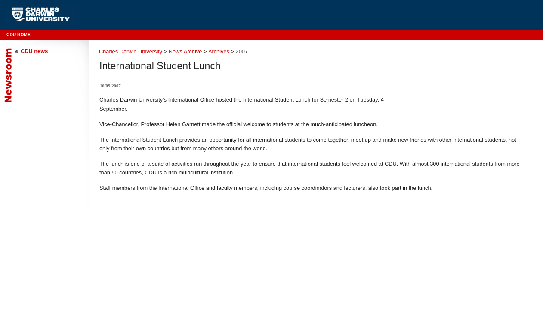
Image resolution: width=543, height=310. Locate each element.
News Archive (185, 51)
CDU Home (18, 34)
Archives (218, 51)
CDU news (34, 51)
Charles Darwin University (130, 51)
